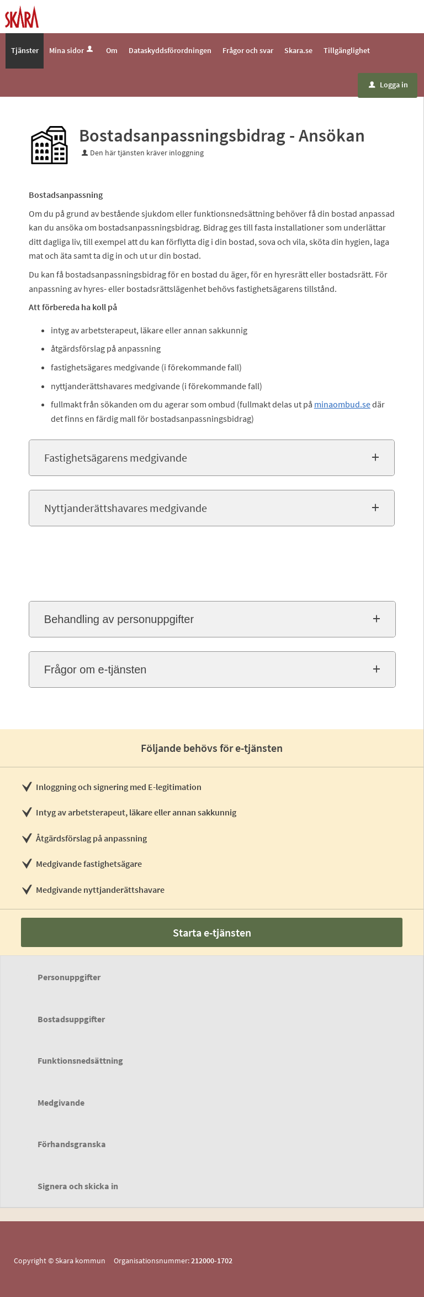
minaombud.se (342, 404)
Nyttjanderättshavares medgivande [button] (125, 508)
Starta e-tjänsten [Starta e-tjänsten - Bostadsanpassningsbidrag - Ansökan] (212, 932)
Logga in (388, 85)
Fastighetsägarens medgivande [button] (115, 457)
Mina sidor (72, 50)
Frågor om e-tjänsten (95, 669)
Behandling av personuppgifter (119, 619)
